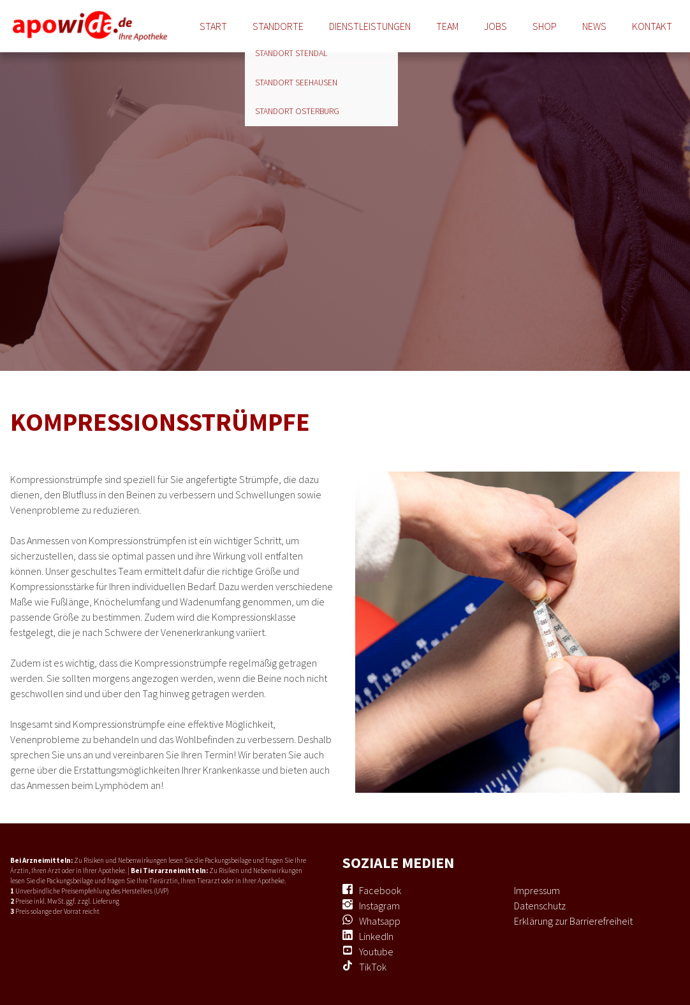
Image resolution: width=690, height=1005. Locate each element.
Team (447, 26)
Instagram (379, 905)
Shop (544, 26)
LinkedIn (376, 936)
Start (213, 26)
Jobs (495, 26)
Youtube (376, 951)
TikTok (372, 966)
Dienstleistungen (370, 26)
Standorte (278, 26)
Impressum (537, 890)
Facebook (380, 890)
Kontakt (652, 26)
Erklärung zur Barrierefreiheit (573, 921)
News (594, 26)
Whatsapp (379, 921)
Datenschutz (540, 905)
